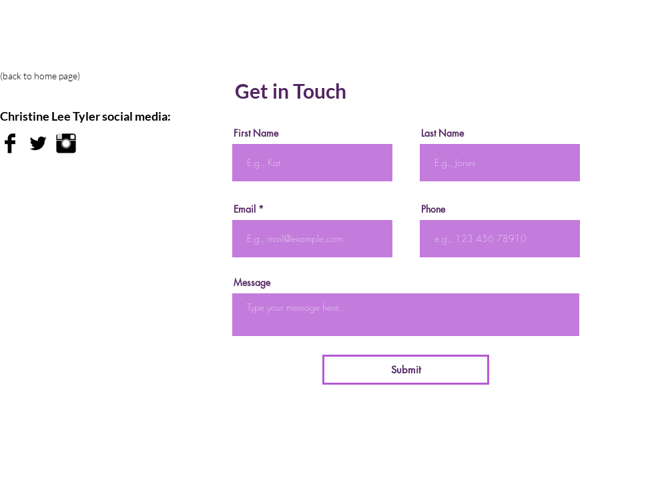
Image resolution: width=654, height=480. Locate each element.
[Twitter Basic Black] (38, 143)
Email (245, 209)
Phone (433, 209)
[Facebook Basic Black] (10, 143)
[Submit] (405, 370)
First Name (256, 133)
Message (252, 282)
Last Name (442, 133)
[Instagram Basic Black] (66, 143)
